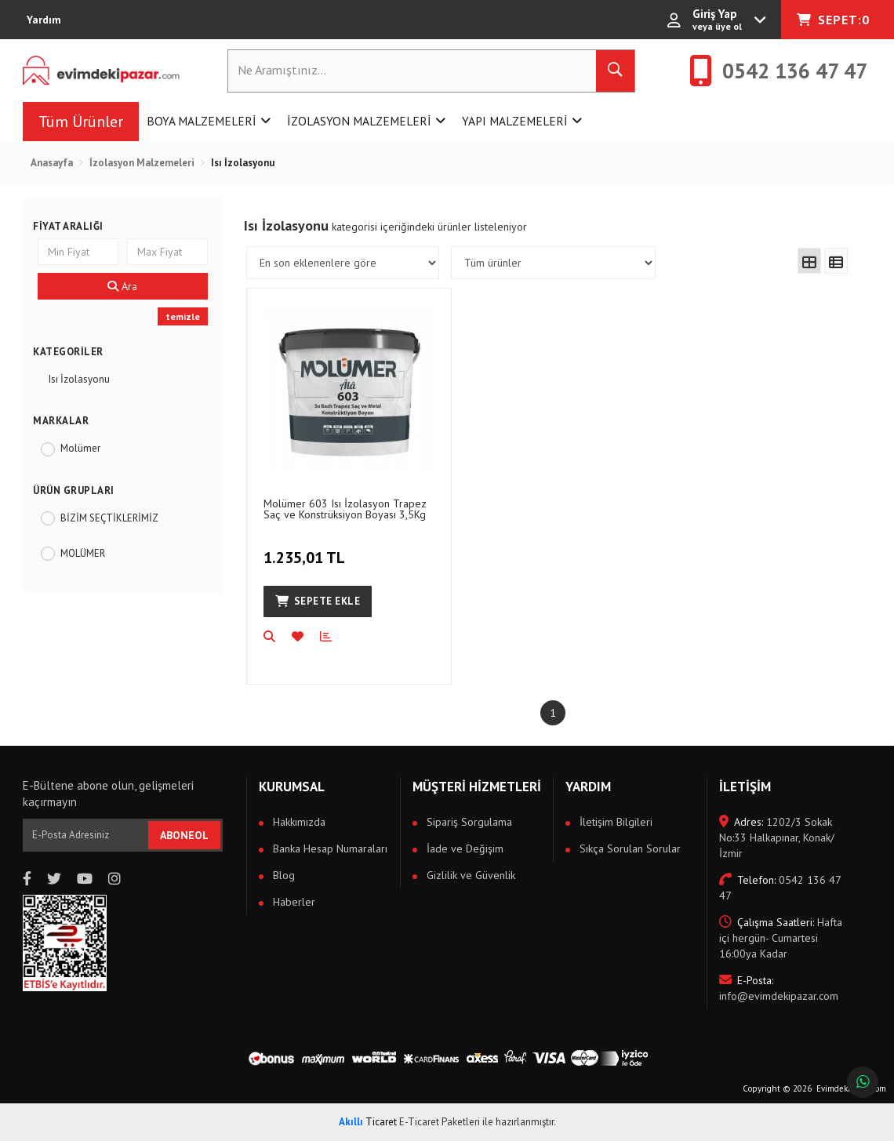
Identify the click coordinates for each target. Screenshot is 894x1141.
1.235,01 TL (306, 549)
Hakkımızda (297, 822)
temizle (182, 316)
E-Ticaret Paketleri (439, 1121)
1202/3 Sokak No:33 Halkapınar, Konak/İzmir (776, 837)
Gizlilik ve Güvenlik (469, 875)
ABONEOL (184, 835)
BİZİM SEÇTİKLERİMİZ (109, 518)
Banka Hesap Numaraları (328, 848)
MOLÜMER (82, 553)
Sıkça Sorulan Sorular (628, 848)
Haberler (292, 902)
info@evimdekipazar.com (778, 988)
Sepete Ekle (317, 601)
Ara (122, 286)
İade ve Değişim (463, 848)
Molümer (80, 448)
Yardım (44, 20)
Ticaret (368, 1121)
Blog (282, 875)
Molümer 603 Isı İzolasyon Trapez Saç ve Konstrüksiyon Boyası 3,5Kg (345, 508)
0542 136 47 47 (780, 888)
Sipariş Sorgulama (467, 822)
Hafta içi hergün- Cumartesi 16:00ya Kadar (780, 938)
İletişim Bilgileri (614, 822)
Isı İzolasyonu (79, 379)
